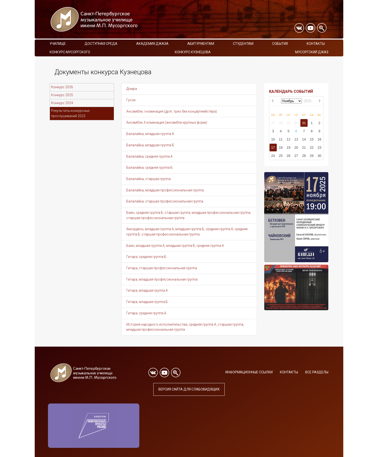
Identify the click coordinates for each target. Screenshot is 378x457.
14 (304, 139)
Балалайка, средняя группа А (149, 156)
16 (319, 139)
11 (281, 139)
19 (288, 147)
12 (288, 139)
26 (288, 156)
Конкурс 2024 (62, 103)
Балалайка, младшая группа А (150, 134)
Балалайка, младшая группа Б (150, 145)
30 (296, 123)
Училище (58, 44)
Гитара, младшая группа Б (147, 302)
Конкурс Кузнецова (193, 52)
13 (296, 139)
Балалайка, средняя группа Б (149, 167)
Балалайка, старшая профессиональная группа (164, 201)
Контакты (316, 44)
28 (281, 123)
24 (273, 156)
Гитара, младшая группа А (147, 290)
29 (288, 123)
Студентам (243, 44)
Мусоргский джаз (311, 52)
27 (273, 123)
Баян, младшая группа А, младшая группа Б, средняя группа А (175, 246)
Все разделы (316, 372)
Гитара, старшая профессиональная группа (161, 268)
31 (304, 123)
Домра (131, 89)
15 (312, 139)
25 (281, 156)
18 (281, 147)
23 (319, 147)
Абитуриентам (200, 44)
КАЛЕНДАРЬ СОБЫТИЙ (291, 91)
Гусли (130, 100)
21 (304, 147)
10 (273, 139)
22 (312, 147)
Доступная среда (101, 44)
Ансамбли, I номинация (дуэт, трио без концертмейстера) (171, 111)
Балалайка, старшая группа (148, 179)
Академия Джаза (152, 44)
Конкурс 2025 (62, 95)
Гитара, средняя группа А (146, 313)
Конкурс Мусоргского (70, 52)
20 (296, 147)
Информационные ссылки (249, 372)
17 (273, 147)
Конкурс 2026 (62, 87)
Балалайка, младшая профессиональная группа (165, 190)
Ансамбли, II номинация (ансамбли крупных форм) (166, 122)
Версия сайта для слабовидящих (189, 389)
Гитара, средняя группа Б (146, 257)
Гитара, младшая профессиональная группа (161, 279)
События (280, 44)
